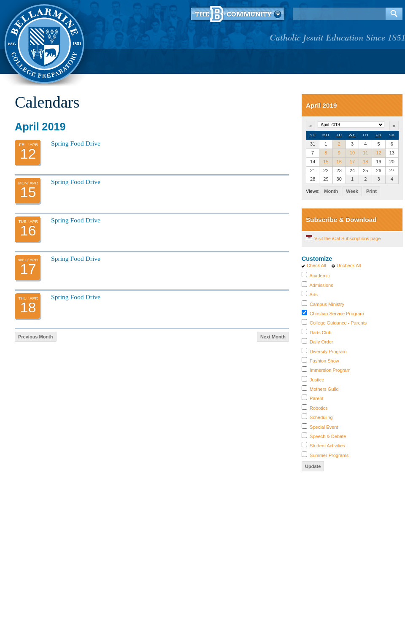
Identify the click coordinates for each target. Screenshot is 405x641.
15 (325, 161)
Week (352, 191)
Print (371, 191)
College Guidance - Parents (338, 322)
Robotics (319, 408)
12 (378, 152)
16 (339, 161)
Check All (316, 265)
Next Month (273, 336)
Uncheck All (349, 265)
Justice (317, 379)
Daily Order (321, 341)
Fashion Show (324, 360)
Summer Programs (329, 455)
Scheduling (321, 417)
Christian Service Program (337, 313)
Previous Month (35, 336)
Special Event (324, 427)
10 (352, 152)
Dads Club (320, 332)
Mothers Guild (324, 389)
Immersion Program (330, 370)
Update (313, 466)
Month (331, 191)
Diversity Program (328, 351)
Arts (313, 294)
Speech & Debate (328, 436)
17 (352, 161)
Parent (316, 398)
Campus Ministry (327, 304)
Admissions (321, 285)
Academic (319, 275)
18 (365, 161)
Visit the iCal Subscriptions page (347, 238)
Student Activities (327, 445)
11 (365, 152)
